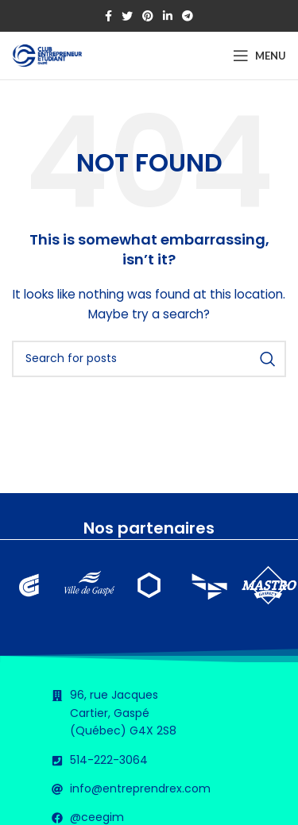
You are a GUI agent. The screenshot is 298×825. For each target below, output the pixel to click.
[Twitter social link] (127, 16)
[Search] (149, 359)
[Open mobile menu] (259, 55)
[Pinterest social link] (147, 16)
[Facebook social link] (108, 16)
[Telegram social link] (187, 16)
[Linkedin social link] (167, 16)
